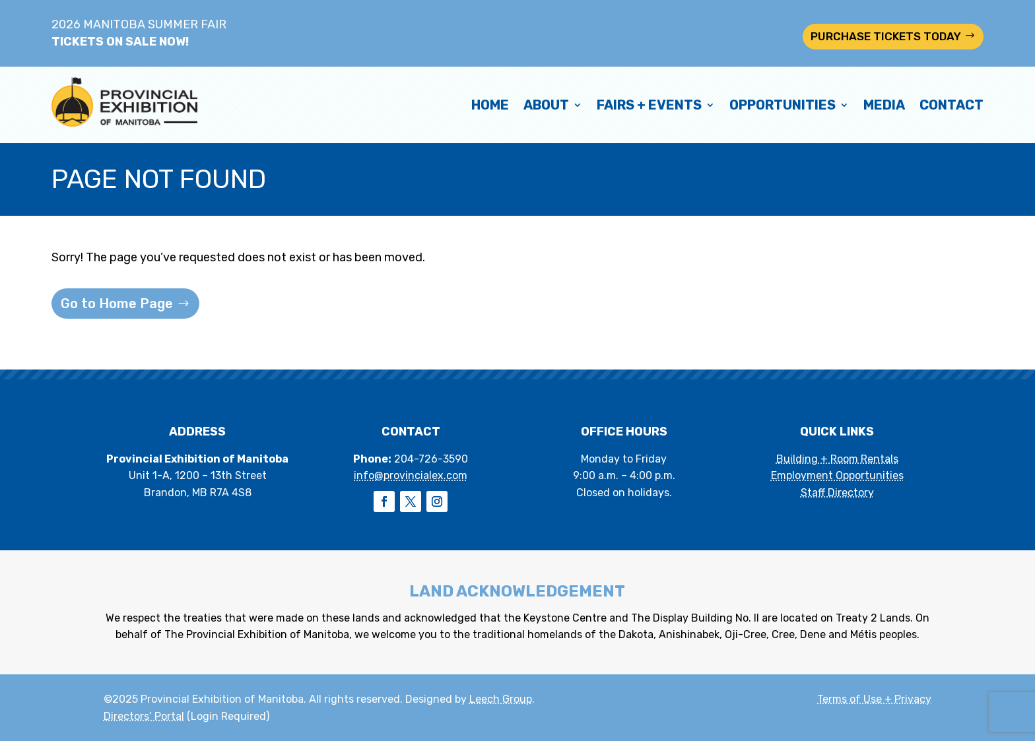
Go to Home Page (117, 303)
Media (884, 105)
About (546, 105)
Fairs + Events (649, 105)
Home (490, 105)
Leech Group (500, 699)
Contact (951, 105)
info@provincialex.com (410, 475)
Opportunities (782, 105)
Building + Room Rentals (837, 459)
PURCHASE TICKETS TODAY (886, 36)
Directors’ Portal (144, 716)
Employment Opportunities (837, 475)
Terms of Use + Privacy (874, 699)
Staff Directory (837, 492)
